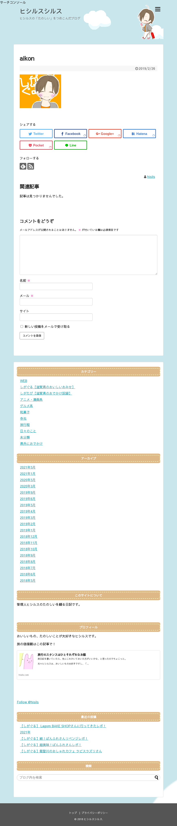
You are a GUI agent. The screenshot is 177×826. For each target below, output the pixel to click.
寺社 (23, 418)
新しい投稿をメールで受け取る (47, 326)
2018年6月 (28, 574)
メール (27, 295)
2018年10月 (28, 549)
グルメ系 (26, 405)
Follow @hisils (28, 702)
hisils (151, 176)
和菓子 (25, 412)
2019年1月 (28, 530)
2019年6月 (28, 498)
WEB (23, 380)
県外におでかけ (31, 443)
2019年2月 (28, 524)
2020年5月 (28, 480)
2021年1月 (28, 473)
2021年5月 (28, 467)
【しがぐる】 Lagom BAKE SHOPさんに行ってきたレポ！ (63, 726)
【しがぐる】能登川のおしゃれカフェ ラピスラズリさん (61, 751)
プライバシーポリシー (95, 812)
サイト (24, 311)
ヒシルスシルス (41, 11)
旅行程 (25, 424)
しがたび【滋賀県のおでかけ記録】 (46, 393)
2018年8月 (28, 561)
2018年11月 (28, 542)
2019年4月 (28, 511)
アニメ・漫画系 (31, 399)
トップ (73, 812)
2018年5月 (28, 580)
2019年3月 (28, 517)
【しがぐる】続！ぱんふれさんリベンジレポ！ (54, 738)
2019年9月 (28, 492)
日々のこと (28, 431)
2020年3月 (28, 486)
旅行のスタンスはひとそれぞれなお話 (62, 655)
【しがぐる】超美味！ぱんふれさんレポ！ (51, 744)
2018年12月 (28, 536)
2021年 (25, 732)
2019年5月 (28, 505)
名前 (25, 280)
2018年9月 (28, 555)
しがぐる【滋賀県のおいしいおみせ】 (47, 387)
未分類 (25, 437)
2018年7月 (28, 568)
